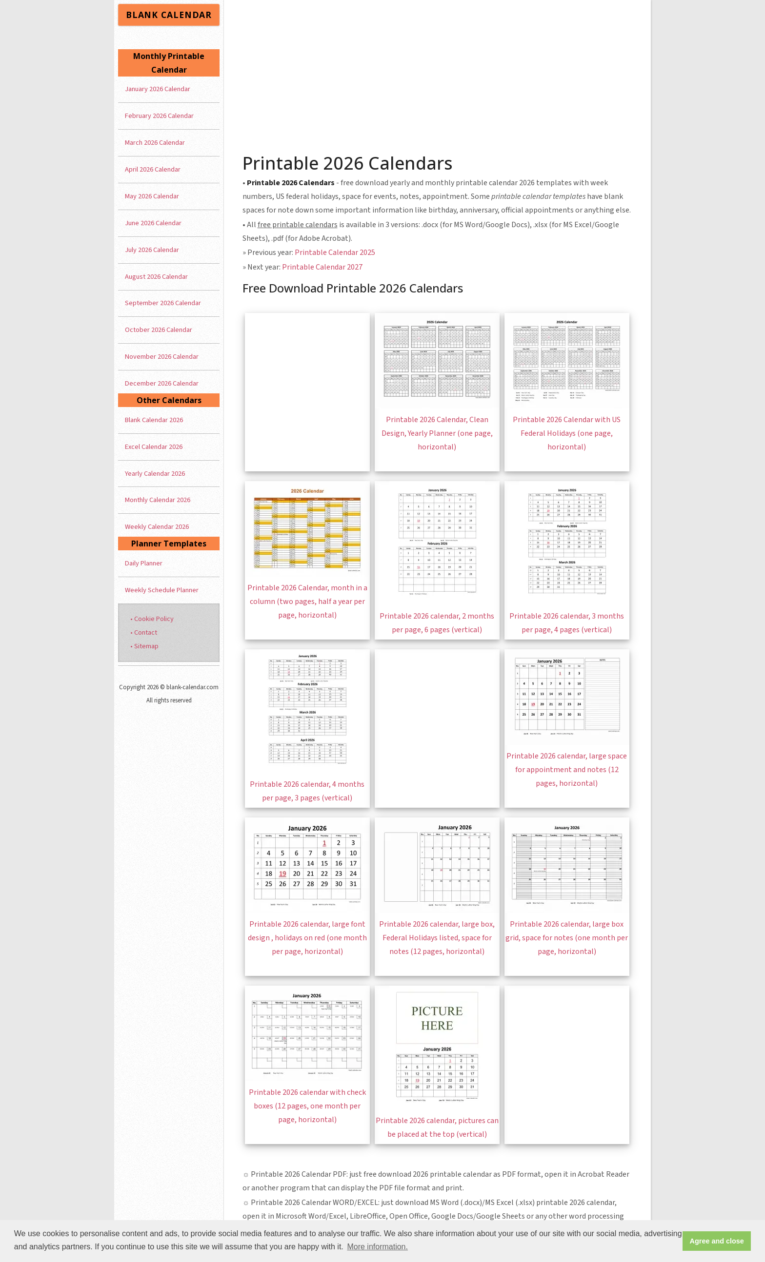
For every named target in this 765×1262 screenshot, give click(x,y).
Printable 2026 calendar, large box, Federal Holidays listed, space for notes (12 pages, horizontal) (437, 938)
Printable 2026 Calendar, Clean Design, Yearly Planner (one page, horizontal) (437, 433)
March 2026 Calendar (155, 142)
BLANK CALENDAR (169, 14)
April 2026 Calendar (153, 169)
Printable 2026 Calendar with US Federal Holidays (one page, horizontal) (567, 433)
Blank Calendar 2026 (154, 420)
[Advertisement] (437, 73)
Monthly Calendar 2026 (157, 500)
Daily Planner (143, 563)
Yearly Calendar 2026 (155, 473)
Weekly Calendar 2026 (157, 527)
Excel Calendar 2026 (153, 447)
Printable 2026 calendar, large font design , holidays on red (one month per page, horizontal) (307, 938)
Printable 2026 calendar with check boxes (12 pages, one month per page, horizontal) (307, 1106)
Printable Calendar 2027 (322, 267)
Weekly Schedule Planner (162, 590)
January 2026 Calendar (157, 89)
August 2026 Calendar (156, 277)
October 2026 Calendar (158, 330)
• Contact (143, 632)
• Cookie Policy (152, 619)
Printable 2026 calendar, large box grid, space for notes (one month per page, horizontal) (566, 938)
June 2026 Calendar (153, 223)
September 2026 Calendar (163, 303)
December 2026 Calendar (162, 383)
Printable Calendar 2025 (335, 252)
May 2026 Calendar (152, 196)
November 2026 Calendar (162, 356)
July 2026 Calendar (152, 250)
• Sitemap (144, 646)
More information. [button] (377, 1247)
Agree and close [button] (717, 1241)
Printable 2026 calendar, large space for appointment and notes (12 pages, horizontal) (566, 770)
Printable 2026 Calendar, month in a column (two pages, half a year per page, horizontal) (307, 601)
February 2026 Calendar (159, 116)
